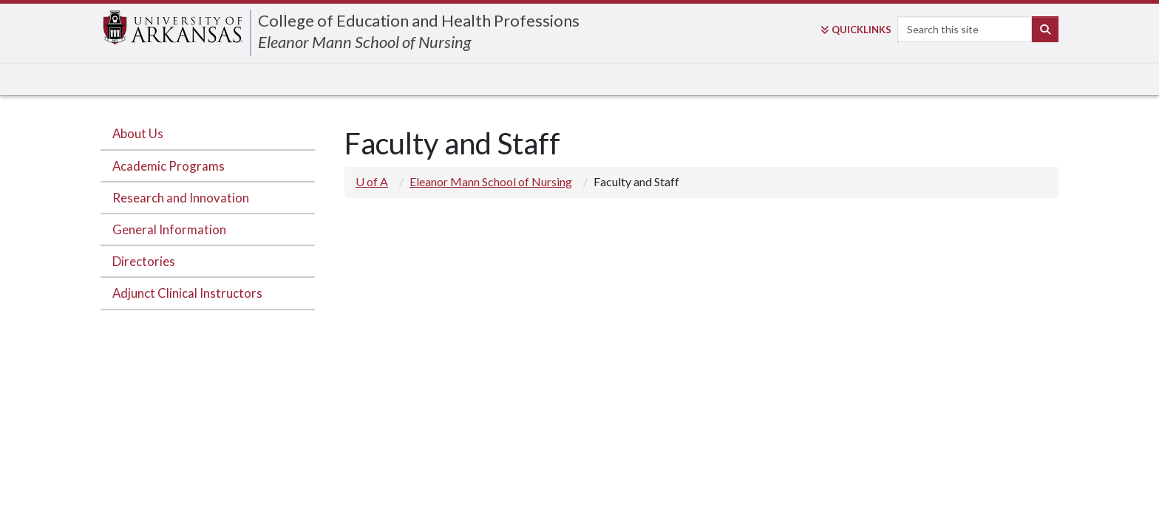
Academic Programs (168, 166)
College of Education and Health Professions (419, 20)
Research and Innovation (180, 197)
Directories (143, 261)
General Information (169, 229)
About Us (137, 133)
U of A (372, 181)
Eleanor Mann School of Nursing (364, 42)
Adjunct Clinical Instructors (187, 293)
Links (855, 29)
